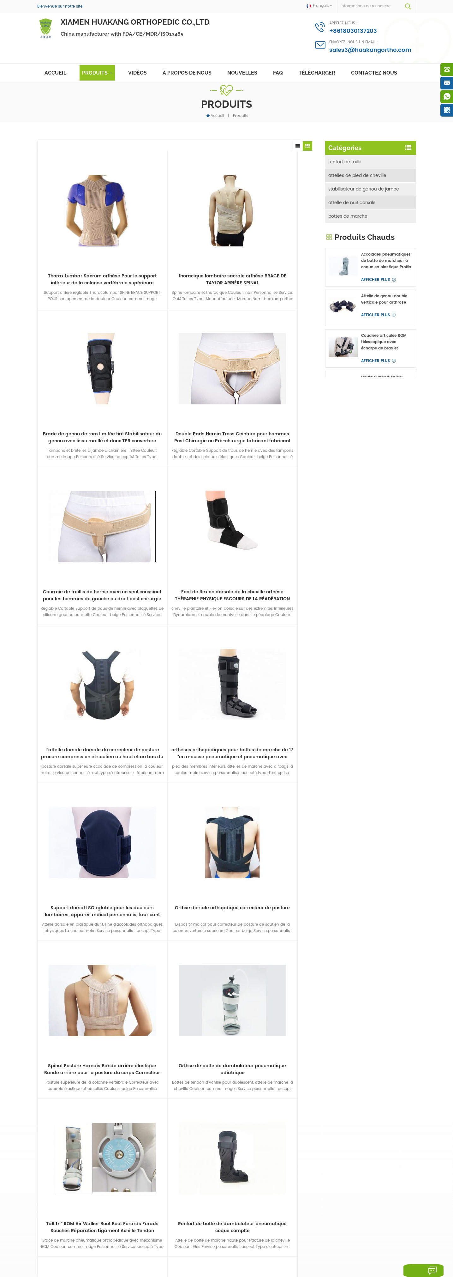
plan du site (308, 1243)
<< (112, 844)
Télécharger (317, 73)
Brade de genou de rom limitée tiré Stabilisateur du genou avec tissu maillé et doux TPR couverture (209, 231)
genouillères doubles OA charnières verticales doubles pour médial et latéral (384, 649)
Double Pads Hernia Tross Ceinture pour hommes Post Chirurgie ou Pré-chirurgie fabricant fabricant (277, 231)
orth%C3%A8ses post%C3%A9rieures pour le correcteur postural (191, 1123)
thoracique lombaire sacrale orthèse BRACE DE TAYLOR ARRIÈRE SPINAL (140, 231)
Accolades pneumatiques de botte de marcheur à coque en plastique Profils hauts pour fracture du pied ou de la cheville (386, 360)
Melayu (192, 1254)
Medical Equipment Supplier (197, 1269)
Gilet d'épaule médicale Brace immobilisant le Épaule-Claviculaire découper (383, 524)
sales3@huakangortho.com (370, 50)
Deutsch (86, 1254)
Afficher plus (375, 379)
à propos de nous (187, 73)
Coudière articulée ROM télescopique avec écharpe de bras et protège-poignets (384, 441)
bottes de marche (347, 213)
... (204, 844)
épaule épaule (344, 247)
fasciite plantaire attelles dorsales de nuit (189, 1141)
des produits (152, 1243)
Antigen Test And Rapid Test (101, 1269)
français (44, 1254)
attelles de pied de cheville (357, 172)
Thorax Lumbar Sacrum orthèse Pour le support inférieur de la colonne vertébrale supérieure (71, 231)
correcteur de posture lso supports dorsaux (189, 1172)
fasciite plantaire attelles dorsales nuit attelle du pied (192, 1090)
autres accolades (347, 315)
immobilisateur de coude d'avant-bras (365, 230)
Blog (349, 1243)
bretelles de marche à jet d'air (194, 1185)
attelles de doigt (345, 288)
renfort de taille (344, 159)
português (152, 1254)
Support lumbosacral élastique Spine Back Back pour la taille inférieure (386, 566)
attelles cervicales (347, 274)
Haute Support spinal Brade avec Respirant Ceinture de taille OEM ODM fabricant (382, 483)
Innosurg (70, 1269)
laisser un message (414, 1270)
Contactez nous (374, 73)
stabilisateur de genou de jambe (363, 186)
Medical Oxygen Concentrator (149, 1269)
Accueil (55, 73)
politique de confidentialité (196, 1263)
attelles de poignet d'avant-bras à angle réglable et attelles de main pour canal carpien (385, 608)
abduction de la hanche (354, 302)
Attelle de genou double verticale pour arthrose (384, 398)
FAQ (278, 73)
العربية (174, 1254)
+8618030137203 (353, 31)
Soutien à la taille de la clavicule (188, 1197)
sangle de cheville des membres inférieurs (187, 1213)
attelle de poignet (347, 261)
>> (236, 844)
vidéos (137, 73)
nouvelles (242, 73)
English (65, 1254)
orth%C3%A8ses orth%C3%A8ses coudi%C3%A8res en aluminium (195, 1157)
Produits (95, 73)
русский (107, 1254)
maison (46, 1243)
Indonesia (215, 1254)
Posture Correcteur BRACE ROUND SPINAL (190, 1105)
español (128, 1254)
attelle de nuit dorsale (352, 199)
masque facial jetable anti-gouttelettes (192, 1074)
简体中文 (238, 1254)
